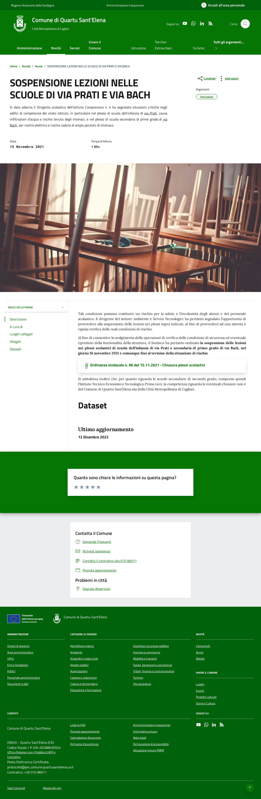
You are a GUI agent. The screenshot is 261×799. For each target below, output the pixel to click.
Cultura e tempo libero (84, 684)
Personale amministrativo (23, 677)
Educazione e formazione (85, 690)
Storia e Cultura (205, 703)
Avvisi (199, 652)
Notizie (200, 658)
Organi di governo (18, 646)
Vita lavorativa (142, 684)
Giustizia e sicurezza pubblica (151, 646)
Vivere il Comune (95, 45)
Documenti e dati (17, 684)
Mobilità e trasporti (145, 658)
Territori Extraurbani (163, 45)
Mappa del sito (52, 788)
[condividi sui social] (206, 78)
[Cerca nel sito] (245, 24)
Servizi (75, 48)
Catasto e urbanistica (83, 677)
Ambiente (76, 652)
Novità (56, 48)
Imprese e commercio (146, 652)
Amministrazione (29, 48)
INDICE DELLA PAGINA (36, 307)
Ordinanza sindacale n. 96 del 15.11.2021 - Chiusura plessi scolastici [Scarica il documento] (147, 365)
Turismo (198, 48)
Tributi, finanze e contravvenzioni (153, 671)
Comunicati (203, 646)
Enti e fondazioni (17, 665)
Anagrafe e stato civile (84, 658)
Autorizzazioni (78, 671)
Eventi (200, 690)
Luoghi (200, 684)
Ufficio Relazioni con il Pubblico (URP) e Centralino (31, 754)
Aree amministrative (20, 652)
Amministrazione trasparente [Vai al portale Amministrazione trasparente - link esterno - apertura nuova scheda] (125, 5)
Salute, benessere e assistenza (152, 665)
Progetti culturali (206, 697)
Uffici (10, 658)
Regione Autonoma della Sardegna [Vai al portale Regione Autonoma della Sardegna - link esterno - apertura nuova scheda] (32, 5)
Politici (11, 671)
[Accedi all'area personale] (223, 5)
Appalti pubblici (79, 665)
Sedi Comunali (16, 788)
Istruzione (138, 48)
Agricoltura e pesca (82, 646)
